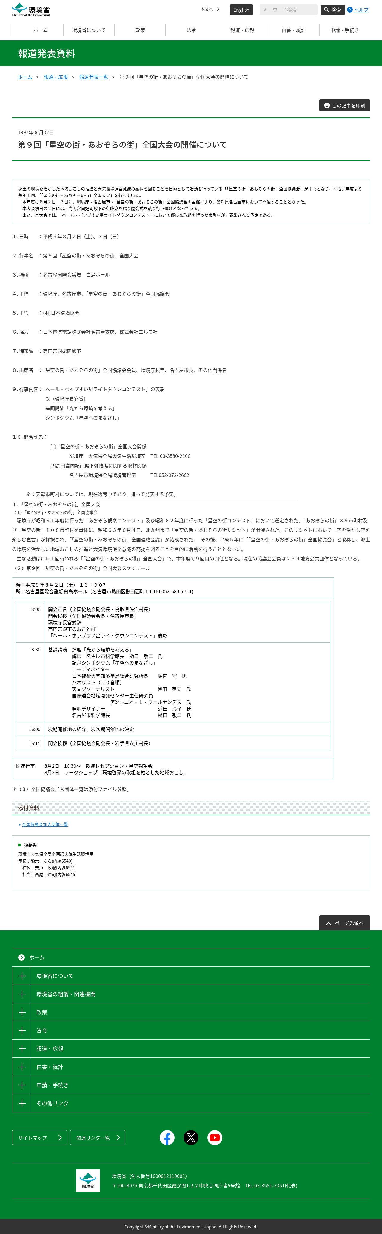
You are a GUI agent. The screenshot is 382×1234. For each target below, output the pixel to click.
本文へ (208, 9)
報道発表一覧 (93, 76)
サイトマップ (32, 1137)
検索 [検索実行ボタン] (336, 9)
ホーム (38, 29)
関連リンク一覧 (93, 1137)
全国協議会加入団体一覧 (45, 824)
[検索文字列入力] (289, 9)
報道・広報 (56, 76)
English (241, 9)
